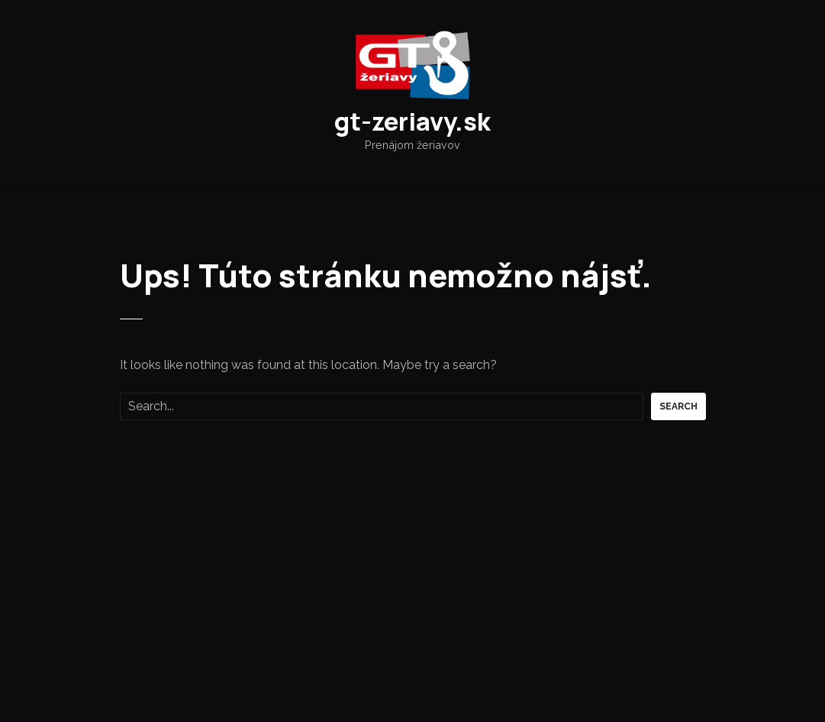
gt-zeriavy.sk (412, 121)
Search (678, 406)
